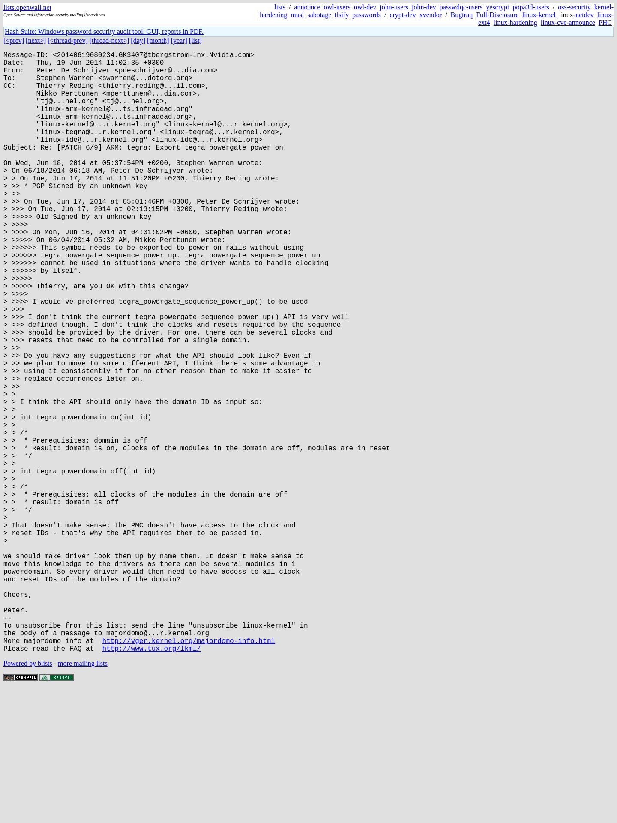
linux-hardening (515, 22)
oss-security (574, 7)
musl (297, 14)
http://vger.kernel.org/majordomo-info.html (188, 772)
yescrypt (497, 7)
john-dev (424, 7)
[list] (195, 40)
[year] (179, 40)
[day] (138, 40)
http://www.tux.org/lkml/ (151, 782)
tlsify (342, 14)
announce (307, 7)
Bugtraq (462, 14)
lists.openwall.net (27, 7)
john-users (394, 7)
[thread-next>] (109, 40)
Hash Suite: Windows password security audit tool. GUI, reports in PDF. (104, 31)
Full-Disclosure (497, 14)
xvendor (430, 14)
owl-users (337, 7)
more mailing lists (83, 797)
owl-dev (365, 7)
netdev (584, 14)
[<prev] (13, 40)
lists (279, 7)
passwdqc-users (461, 7)
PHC (605, 22)
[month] (158, 40)
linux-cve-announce (568, 22)
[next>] (36, 40)
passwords (366, 14)
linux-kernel (539, 14)
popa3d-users (530, 7)
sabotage (319, 14)
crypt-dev (402, 14)
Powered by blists (27, 797)
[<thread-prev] (67, 40)
